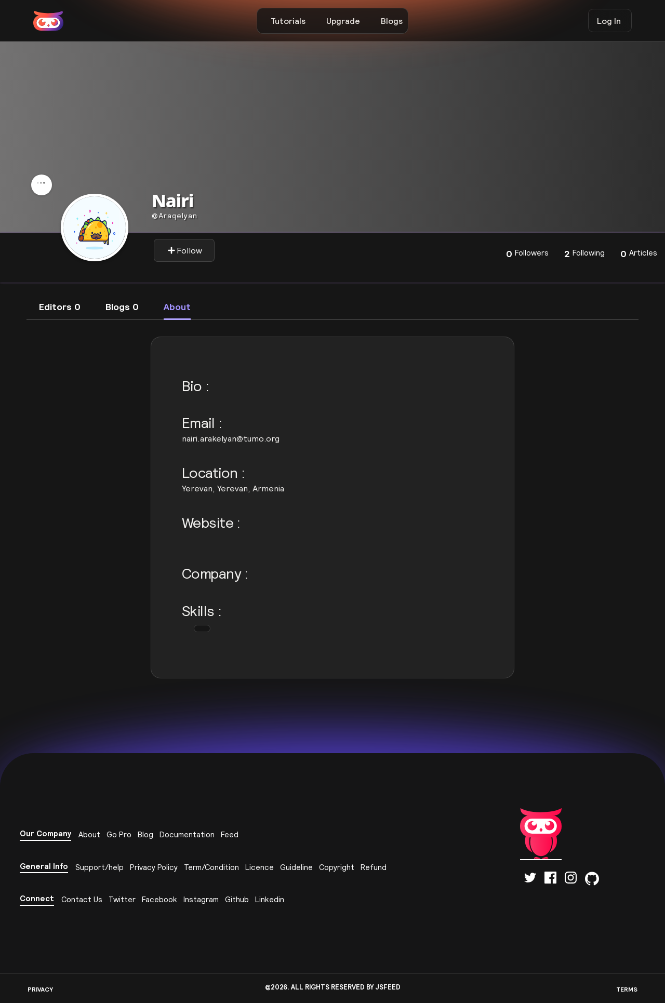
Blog (145, 834)
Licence (259, 867)
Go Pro (119, 834)
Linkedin (269, 899)
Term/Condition (211, 867)
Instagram (201, 899)
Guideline (296, 867)
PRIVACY (40, 989)
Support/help (99, 867)
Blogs (392, 20)
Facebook (159, 899)
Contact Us (81, 899)
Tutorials (288, 20)
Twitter (122, 899)
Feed (229, 834)
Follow (184, 250)
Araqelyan (174, 215)
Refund (374, 867)
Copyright (336, 867)
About (89, 834)
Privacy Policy (154, 867)
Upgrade (343, 20)
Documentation (187, 834)
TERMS (626, 989)
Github (237, 899)
